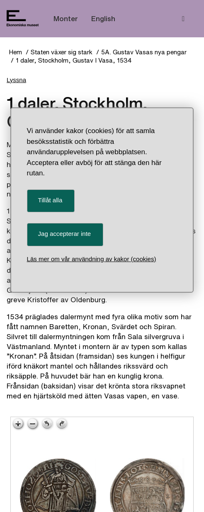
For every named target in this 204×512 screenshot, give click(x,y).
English (103, 18)
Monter (65, 18)
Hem (15, 52)
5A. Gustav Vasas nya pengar (144, 52)
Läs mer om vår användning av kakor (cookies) (91, 258)
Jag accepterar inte (64, 233)
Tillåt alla (50, 200)
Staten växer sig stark (61, 52)
